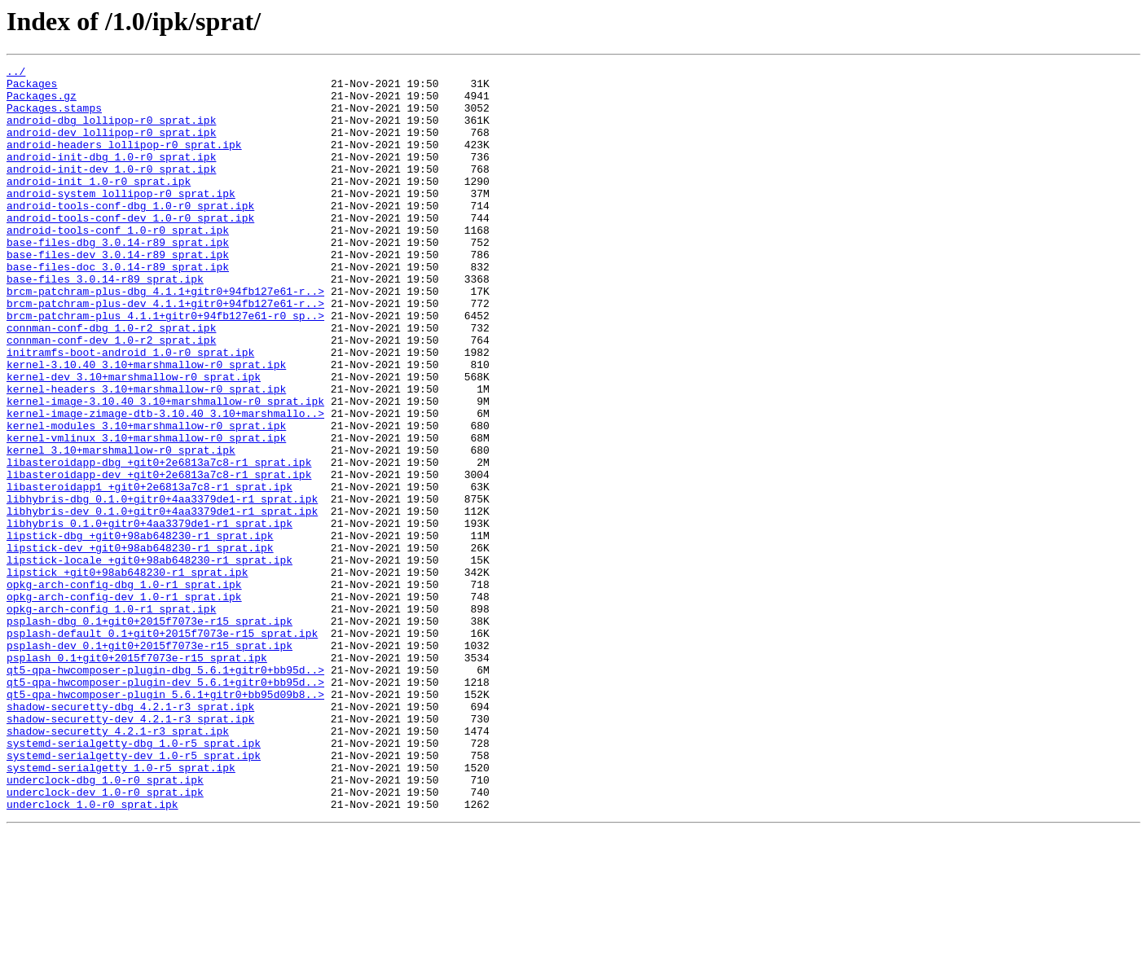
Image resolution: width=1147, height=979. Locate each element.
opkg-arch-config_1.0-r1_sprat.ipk (111, 718)
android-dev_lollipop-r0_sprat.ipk (111, 146)
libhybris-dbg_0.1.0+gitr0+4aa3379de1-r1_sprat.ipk (162, 586)
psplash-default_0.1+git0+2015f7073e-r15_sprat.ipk (162, 747)
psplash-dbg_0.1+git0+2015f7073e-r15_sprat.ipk (149, 733)
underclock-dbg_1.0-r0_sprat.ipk (105, 923)
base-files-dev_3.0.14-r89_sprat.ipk (118, 293)
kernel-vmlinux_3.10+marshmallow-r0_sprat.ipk (146, 513)
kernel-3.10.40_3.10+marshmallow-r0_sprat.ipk (146, 425)
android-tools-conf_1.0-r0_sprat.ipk (118, 264)
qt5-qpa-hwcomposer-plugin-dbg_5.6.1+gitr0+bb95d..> (165, 791)
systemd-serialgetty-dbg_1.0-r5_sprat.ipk (134, 879)
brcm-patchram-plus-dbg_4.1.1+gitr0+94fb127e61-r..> (165, 337)
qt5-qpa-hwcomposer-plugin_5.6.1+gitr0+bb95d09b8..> (165, 821)
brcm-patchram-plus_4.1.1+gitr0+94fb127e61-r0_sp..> (165, 366)
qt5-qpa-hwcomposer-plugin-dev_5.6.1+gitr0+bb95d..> (165, 806)
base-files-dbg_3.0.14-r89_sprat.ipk (118, 278)
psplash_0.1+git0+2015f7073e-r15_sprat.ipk (137, 777)
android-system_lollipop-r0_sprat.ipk (121, 220)
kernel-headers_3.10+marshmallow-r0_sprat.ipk (146, 454)
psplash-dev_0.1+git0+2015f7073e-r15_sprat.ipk (149, 762)
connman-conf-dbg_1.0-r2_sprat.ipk (111, 381)
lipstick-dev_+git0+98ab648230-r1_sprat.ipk (140, 645)
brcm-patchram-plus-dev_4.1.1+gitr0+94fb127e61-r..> (165, 352)
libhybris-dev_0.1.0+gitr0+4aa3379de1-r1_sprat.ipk (162, 601)
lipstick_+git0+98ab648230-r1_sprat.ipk (127, 674)
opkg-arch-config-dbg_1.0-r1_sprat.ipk (124, 689)
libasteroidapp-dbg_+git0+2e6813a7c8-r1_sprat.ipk (159, 542)
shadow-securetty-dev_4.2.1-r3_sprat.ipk (130, 850)
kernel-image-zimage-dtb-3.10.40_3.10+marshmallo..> (165, 483)
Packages (32, 88)
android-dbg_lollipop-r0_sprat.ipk (111, 132)
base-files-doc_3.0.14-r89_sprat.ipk (118, 308)
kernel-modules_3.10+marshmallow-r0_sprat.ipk (146, 498)
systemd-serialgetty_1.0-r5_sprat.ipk (121, 909)
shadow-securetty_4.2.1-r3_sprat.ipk (118, 865)
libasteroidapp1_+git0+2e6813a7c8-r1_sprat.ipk (149, 571)
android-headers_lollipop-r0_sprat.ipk (124, 161)
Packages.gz (42, 102)
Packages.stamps (54, 117)
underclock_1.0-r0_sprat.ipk (92, 953)
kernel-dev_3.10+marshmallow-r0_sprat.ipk (134, 439)
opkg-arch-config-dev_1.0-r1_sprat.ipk (124, 703)
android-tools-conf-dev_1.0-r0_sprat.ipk (130, 249)
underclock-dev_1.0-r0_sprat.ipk (105, 938)
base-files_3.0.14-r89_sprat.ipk (105, 322)
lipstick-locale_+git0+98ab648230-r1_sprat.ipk (149, 659)
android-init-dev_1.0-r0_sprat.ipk (111, 190)
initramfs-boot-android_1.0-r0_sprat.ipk (130, 410)
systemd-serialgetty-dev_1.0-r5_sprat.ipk (134, 894)
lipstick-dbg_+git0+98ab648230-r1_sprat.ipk (140, 630)
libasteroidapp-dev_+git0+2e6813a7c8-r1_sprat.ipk (159, 557)
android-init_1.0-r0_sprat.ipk (99, 205)
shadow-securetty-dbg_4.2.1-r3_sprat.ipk (130, 835)
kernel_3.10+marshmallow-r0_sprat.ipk (121, 527)
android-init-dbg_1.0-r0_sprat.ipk (111, 176)
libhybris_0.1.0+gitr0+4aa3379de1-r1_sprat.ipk (149, 615)
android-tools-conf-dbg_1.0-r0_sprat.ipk (130, 234)
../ (16, 73)
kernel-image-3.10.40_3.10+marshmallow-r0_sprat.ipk (165, 469)
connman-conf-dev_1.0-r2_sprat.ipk (111, 396)
